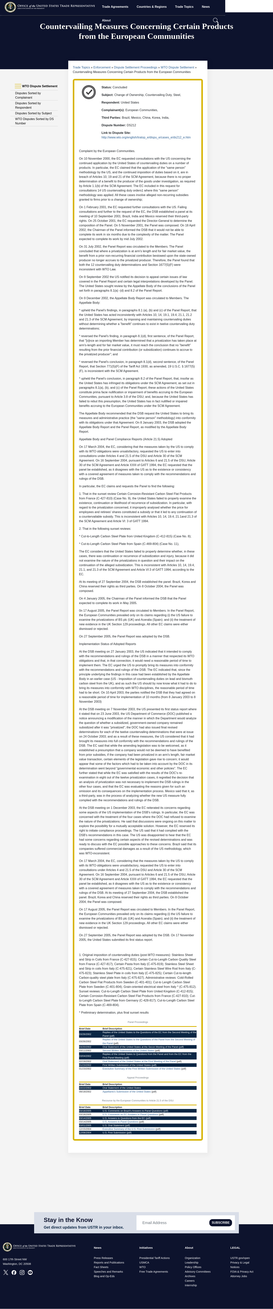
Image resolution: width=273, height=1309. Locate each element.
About (243, 6)
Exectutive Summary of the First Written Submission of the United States (141, 1068)
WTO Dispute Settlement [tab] (36, 86)
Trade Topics (205, 6)
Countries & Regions (173, 6)
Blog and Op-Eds (104, 1276)
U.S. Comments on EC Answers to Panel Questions (130, 1114)
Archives (190, 1276)
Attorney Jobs (238, 1276)
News (227, 6)
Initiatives (146, 1247)
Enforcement (102, 67)
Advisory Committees (198, 1271)
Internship (191, 1285)
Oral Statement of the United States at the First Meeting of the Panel (139, 1061)
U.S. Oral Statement (113, 1125)
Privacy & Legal (239, 1262)
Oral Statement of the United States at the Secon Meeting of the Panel (140, 1046)
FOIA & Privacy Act (241, 1271)
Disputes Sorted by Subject (33, 113)
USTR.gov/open (240, 1258)
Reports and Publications (109, 1262)
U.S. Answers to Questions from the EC (124, 1118)
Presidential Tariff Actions (154, 1258)
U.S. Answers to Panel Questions (120, 1121)
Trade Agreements (136, 6)
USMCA (144, 1262)
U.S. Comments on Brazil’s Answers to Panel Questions (132, 1110)
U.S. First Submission (114, 1132)
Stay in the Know (68, 1219)
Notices (234, 1267)
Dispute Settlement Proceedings (135, 67)
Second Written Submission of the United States (128, 1050)
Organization (192, 1258)
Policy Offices (193, 1267)
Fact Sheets (101, 1267)
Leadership (191, 1262)
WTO (142, 1267)
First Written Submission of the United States (127, 1065)
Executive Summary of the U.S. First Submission (129, 1129)
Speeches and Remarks (108, 1271)
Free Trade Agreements (153, 1271)
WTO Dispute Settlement (177, 67)
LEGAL (235, 1247)
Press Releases (103, 1258)
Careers (190, 1280)
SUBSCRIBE (221, 1222)
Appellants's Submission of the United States (127, 1091)
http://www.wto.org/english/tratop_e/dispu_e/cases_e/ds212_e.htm (146, 137)
